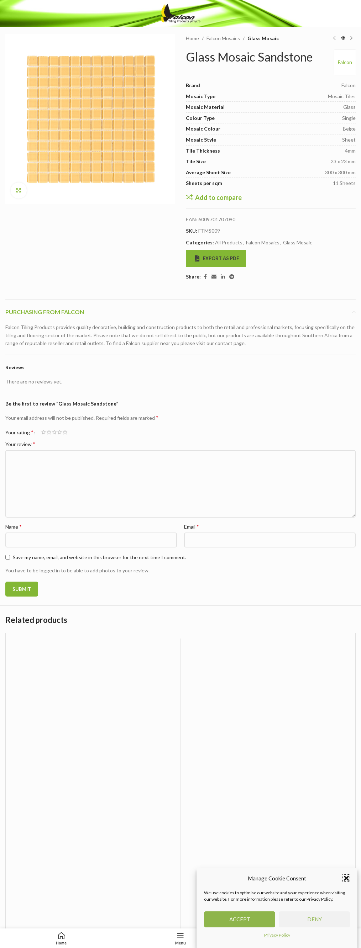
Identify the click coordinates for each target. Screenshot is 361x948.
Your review (20, 443)
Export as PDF (217, 258)
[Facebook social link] (205, 277)
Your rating (19, 432)
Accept (239, 927)
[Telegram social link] (231, 277)
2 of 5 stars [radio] (49, 432)
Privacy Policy (277, 943)
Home (192, 38)
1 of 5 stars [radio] (43, 432)
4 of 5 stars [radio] (59, 432)
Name (13, 526)
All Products (228, 242)
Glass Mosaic (263, 38)
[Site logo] (180, 13)
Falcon (345, 62)
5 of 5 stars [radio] (65, 432)
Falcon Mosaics (223, 38)
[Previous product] (334, 38)
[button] (346, 886)
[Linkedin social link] (223, 277)
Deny (314, 927)
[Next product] (351, 38)
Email (191, 526)
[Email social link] (214, 277)
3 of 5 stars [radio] (54, 432)
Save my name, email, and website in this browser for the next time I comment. (99, 557)
